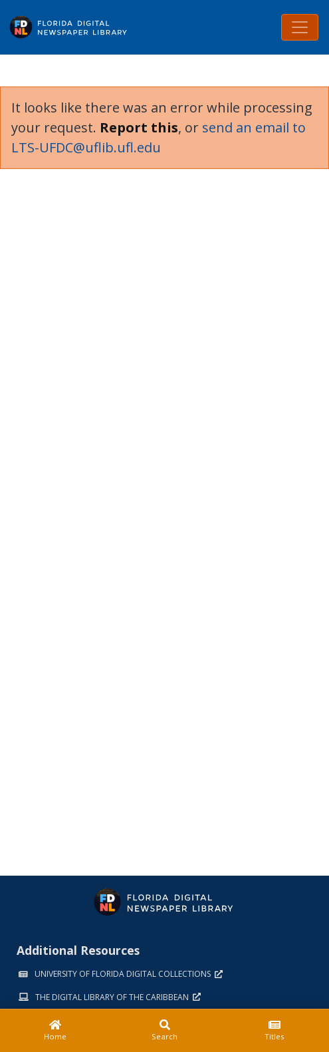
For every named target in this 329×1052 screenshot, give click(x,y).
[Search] (164, 1030)
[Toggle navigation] (299, 27)
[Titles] (274, 1030)
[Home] (55, 1030)
